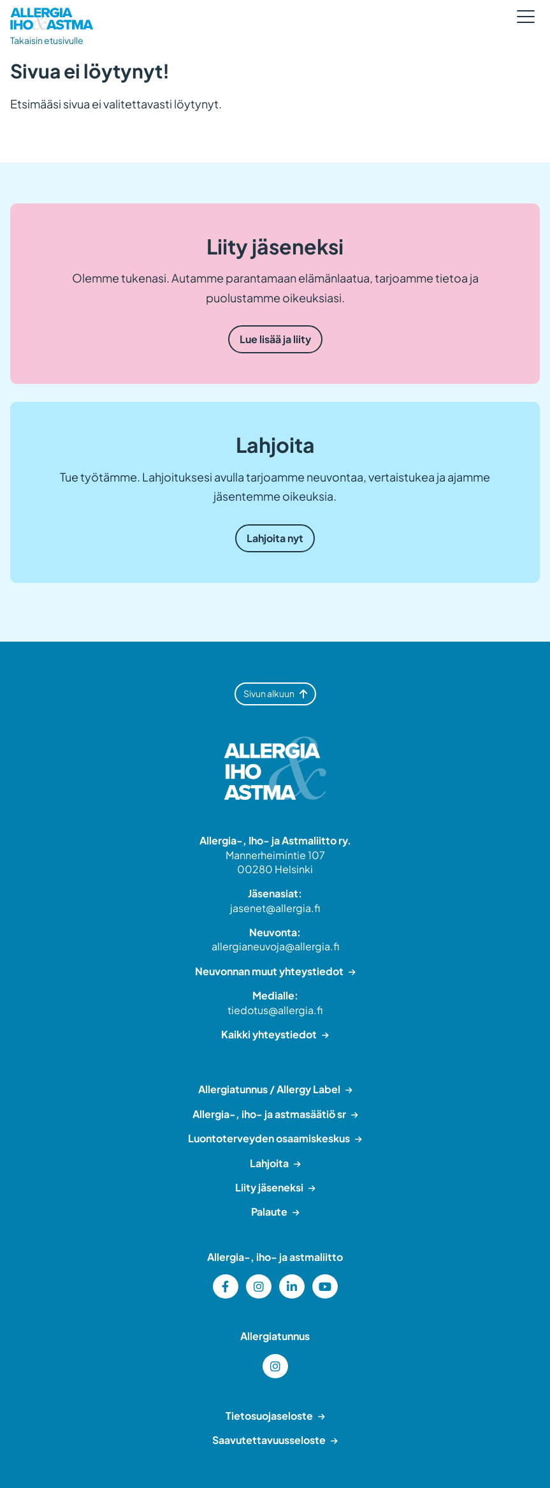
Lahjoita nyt (275, 538)
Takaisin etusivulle (46, 40)
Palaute (269, 1211)
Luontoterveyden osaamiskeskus (269, 1138)
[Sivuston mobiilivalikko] (526, 17)
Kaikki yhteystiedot (269, 1034)
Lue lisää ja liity (275, 339)
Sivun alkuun (275, 693)
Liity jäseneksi (269, 1187)
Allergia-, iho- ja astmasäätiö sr (269, 1114)
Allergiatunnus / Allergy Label (269, 1089)
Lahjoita (269, 1163)
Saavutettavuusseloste (269, 1440)
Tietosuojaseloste (269, 1415)
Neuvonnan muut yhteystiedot (269, 971)
